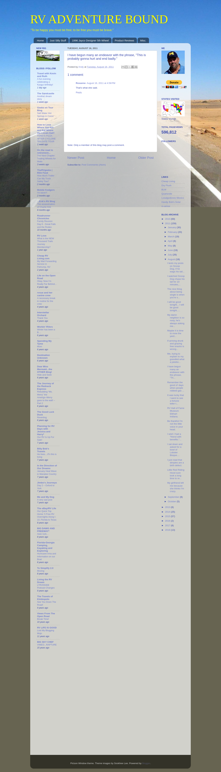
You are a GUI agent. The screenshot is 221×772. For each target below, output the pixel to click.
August (172, 259)
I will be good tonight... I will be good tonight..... (175, 306)
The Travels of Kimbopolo (45, 597)
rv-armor (165, 206)
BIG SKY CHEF (45, 642)
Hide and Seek (44, 374)
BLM (163, 189)
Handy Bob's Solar (171, 202)
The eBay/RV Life (46, 508)
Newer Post (75, 157)
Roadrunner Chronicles (43, 217)
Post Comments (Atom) (94, 164)
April (170, 241)
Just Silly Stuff (58, 40)
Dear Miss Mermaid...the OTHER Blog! (44, 369)
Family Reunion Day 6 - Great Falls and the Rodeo (46, 224)
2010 (168, 219)
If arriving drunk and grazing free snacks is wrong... (175, 345)
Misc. (143, 40)
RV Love (41, 235)
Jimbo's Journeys (47, 482)
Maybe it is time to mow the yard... (175, 333)
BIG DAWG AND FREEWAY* (46, 529)
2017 (168, 525)
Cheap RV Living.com (43, 257)
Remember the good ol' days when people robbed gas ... (175, 386)
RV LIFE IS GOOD (47, 627)
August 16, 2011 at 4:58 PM (101, 83)
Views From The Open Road (46, 615)
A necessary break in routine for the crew (46, 301)
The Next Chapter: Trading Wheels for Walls (46, 158)
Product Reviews (124, 40)
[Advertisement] (175, 589)
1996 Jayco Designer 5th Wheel (90, 40)
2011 (168, 223)
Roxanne (81, 83)
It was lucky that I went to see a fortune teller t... (175, 399)
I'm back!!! (42, 192)
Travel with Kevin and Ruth (46, 74)
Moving (40, 571)
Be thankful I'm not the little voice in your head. (175, 425)
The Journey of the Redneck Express (45, 386)
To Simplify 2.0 (45, 568)
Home (40, 40)
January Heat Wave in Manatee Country (46, 472)
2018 (168, 530)
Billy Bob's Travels (43, 450)
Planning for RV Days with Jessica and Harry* (46, 430)
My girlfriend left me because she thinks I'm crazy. (175, 487)
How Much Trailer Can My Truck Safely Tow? (45, 178)
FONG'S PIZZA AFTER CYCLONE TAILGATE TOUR (46, 138)
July (170, 254)
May (170, 245)
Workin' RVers (45, 327)
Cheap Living (168, 181)
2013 (168, 507)
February (173, 232)
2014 (168, 512)
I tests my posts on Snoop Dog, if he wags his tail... (176, 267)
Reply (79, 92)
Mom (39, 346)
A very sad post (44, 499)
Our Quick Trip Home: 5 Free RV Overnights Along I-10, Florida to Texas (46, 515)
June (171, 250)
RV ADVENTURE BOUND (99, 19)
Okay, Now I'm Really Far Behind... (47, 282)
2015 (168, 516)
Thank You (42, 318)
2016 (168, 520)
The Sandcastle (45, 93)
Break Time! (43, 619)
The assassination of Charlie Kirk (46, 205)
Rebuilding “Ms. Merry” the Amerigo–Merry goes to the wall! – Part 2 (46, 397)
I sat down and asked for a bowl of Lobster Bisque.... (174, 450)
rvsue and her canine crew (44, 294)
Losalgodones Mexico (172, 198)
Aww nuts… (43, 534)
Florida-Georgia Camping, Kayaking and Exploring (46, 546)
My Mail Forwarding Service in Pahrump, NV (46, 264)
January (172, 227)
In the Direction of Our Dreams (47, 467)
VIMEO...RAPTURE (47, 644)
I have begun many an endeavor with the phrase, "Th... (175, 372)
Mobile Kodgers (46, 190)
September (174, 497)
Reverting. (42, 417)
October (172, 501)
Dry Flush (166, 185)
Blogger (146, 763)
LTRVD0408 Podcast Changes (46, 586)
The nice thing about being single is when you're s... (176, 293)
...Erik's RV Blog (46, 201)
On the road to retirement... (45, 151)
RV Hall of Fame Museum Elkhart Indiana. (175, 412)
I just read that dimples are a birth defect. (175, 463)
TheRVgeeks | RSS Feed (44, 171)
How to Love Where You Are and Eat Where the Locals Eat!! (46, 128)
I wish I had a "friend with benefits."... (174, 437)
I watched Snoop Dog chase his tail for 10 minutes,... (176, 280)
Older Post (146, 157)
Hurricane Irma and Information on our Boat (46, 556)
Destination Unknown (43, 356)
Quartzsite (166, 193)
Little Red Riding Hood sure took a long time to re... (175, 474)
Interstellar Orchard (43, 314)
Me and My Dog (45, 497)
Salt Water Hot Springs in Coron (45, 114)
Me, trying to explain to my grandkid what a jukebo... (175, 357)
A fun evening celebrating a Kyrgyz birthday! (45, 82)
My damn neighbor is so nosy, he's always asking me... (175, 320)
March (171, 236)
